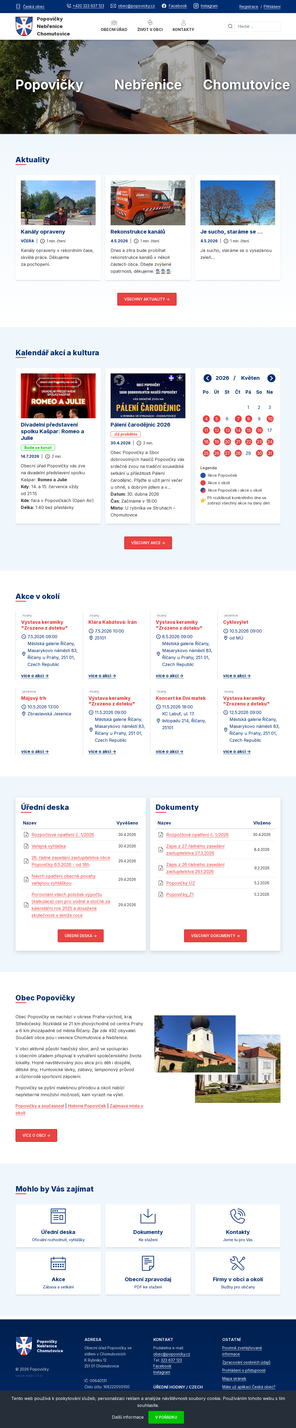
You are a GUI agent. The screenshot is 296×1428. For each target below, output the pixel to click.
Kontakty (183, 25)
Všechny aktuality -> (147, 299)
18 (206, 441)
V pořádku (166, 1417)
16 (259, 430)
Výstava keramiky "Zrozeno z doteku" (44, 625)
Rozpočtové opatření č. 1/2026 (63, 834)
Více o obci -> (36, 1135)
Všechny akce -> (148, 543)
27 (227, 453)
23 (259, 441)
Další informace (128, 1417)
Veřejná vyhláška (49, 846)
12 (217, 430)
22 (248, 441)
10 (270, 418)
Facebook (162, 1366)
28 (238, 453)
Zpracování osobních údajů (246, 1362)
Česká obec (34, 6)
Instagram (161, 1372)
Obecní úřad (114, 25)
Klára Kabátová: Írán (112, 622)
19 (217, 441)
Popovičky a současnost (39, 1106)
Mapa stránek (234, 1378)
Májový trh (33, 698)
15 (249, 430)
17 (269, 430)
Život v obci (150, 25)
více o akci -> (35, 675)
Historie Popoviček (87, 1106)
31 (270, 453)
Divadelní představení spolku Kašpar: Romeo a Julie (52, 431)
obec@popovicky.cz (171, 1354)
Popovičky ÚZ (180, 883)
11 (206, 430)
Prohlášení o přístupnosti (244, 1370)
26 (216, 453)
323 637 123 (171, 1360)
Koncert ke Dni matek (181, 698)
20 (227, 441)
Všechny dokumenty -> (215, 935)
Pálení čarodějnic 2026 (140, 424)
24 (270, 441)
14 (238, 430)
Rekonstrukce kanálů (138, 231)
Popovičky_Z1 (180, 894)
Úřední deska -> (81, 935)
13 (227, 430)
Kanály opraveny (43, 231)
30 (259, 453)
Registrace (248, 6)
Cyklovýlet (235, 622)
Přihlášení (272, 6)
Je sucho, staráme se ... (231, 231)
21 (238, 441)
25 (206, 453)
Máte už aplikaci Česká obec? (248, 1386)
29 (248, 453)
